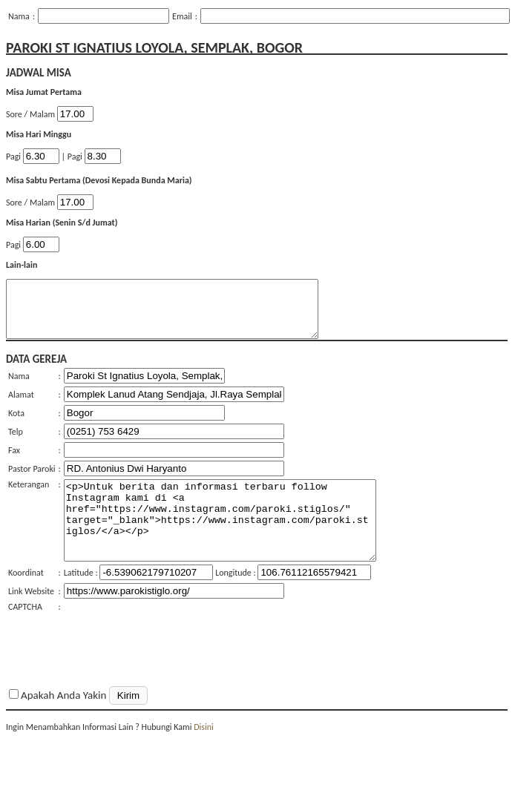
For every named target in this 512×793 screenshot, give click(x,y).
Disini (204, 753)
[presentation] (176, 657)
